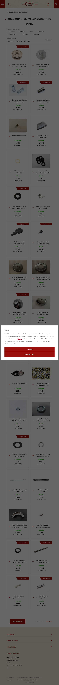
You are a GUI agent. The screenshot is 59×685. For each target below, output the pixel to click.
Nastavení (29, 349)
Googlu (20, 339)
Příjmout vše (30, 354)
